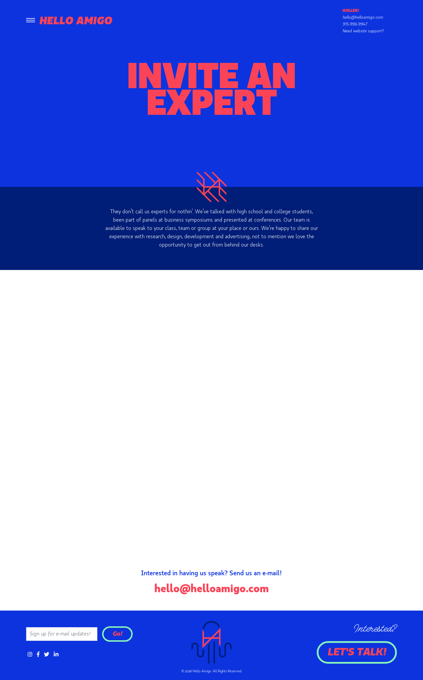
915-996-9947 (355, 24)
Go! (117, 634)
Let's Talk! (356, 652)
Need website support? (363, 31)
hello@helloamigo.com (363, 17)
